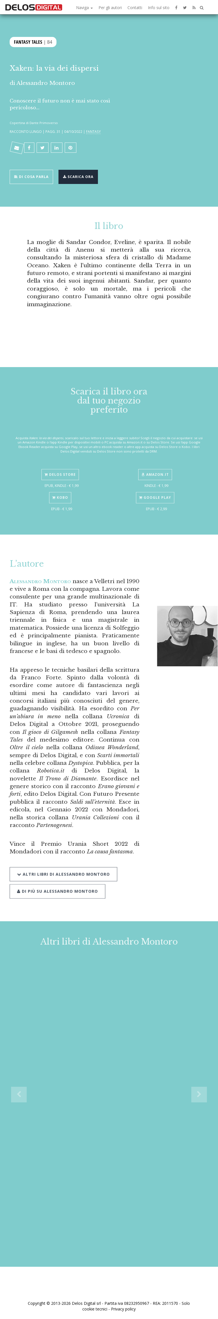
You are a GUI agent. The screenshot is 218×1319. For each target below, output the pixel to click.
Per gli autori (110, 7)
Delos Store (60, 468)
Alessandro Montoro (45, 82)
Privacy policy (123, 1309)
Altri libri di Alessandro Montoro (63, 866)
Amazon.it (155, 468)
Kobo (60, 491)
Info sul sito (158, 7)
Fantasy (93, 131)
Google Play (155, 491)
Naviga (84, 7)
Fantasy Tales (28, 41)
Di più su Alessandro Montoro (57, 883)
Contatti (134, 7)
